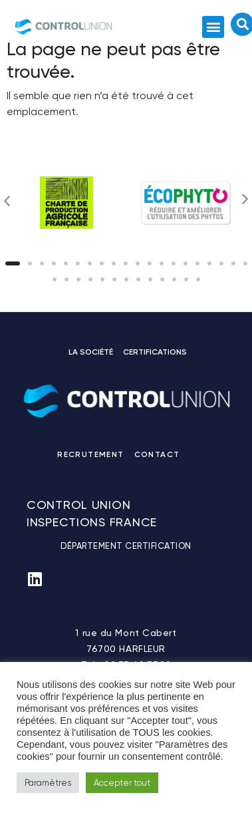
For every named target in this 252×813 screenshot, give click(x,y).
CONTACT (157, 454)
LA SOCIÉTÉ (90, 352)
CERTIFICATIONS (155, 352)
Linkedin (192, 457)
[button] (213, 27)
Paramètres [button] (48, 783)
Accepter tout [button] (122, 783)
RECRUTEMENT (90, 454)
